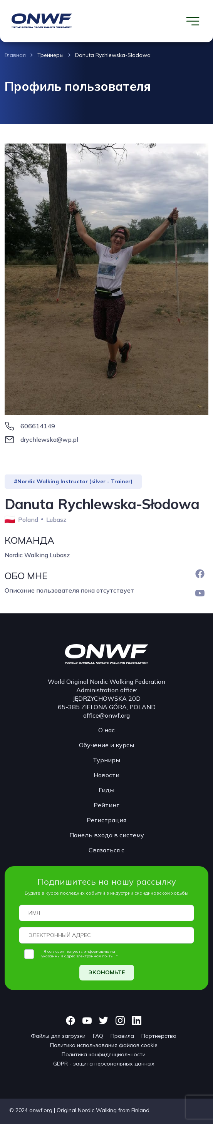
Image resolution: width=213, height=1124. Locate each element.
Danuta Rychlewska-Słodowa (113, 55)
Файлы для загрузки (58, 1035)
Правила (122, 1035)
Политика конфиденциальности (104, 1054)
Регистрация (106, 820)
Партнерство (158, 1035)
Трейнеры (50, 55)
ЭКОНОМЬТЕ (107, 972)
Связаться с (106, 850)
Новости (106, 775)
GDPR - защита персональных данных (103, 1063)
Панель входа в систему (106, 835)
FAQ (98, 1035)
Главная (15, 55)
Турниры (106, 760)
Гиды (106, 790)
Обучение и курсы (106, 745)
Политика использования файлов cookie (104, 1045)
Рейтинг (106, 805)
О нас (106, 730)
